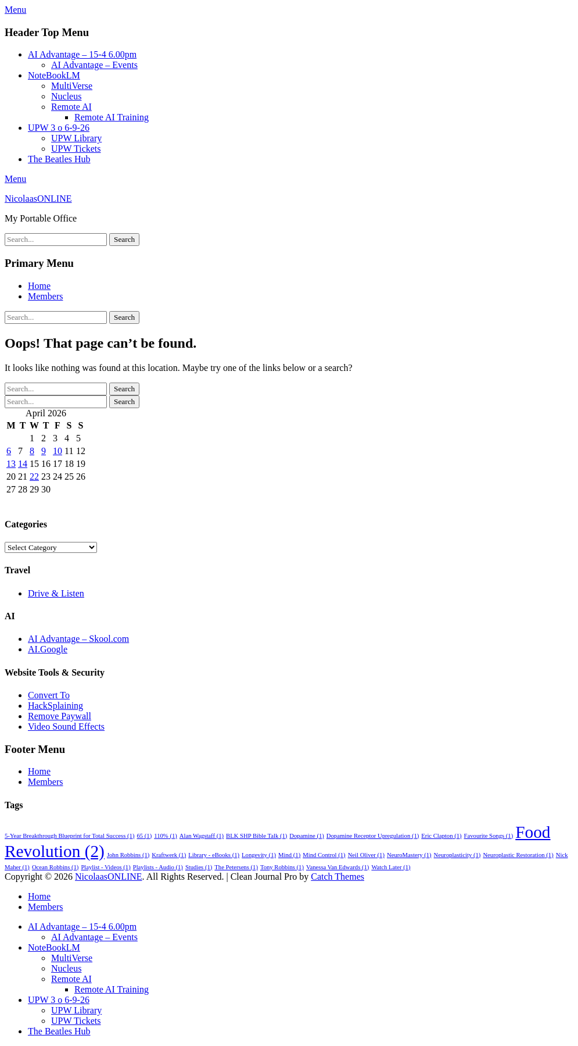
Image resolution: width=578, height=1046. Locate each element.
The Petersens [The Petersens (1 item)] (236, 867)
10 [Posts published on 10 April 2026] (57, 451)
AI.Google (47, 649)
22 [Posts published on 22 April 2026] (34, 476)
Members (45, 296)
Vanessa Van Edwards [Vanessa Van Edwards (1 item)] (337, 867)
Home (39, 286)
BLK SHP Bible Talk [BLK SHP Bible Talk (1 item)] (256, 836)
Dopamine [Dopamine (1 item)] (306, 836)
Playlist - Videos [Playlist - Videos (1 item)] (105, 867)
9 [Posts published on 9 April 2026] (43, 451)
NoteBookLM (54, 75)
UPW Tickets (76, 148)
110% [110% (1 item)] (165, 836)
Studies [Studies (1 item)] (198, 867)
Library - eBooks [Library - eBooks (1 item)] (213, 855)
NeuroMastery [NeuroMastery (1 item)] (409, 855)
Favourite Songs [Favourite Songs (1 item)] (489, 836)
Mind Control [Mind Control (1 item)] (324, 855)
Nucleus (66, 96)
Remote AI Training (111, 117)
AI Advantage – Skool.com (78, 639)
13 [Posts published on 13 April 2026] (11, 464)
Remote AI (71, 107)
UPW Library (76, 138)
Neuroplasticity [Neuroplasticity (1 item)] (457, 855)
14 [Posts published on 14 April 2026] (22, 464)
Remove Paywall (59, 716)
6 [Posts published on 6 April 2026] (8, 451)
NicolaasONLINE (38, 199)
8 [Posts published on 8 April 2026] (32, 451)
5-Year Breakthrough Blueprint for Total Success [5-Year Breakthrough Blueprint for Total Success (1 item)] (70, 836)
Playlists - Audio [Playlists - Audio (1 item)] (158, 867)
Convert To (49, 695)
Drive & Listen (56, 593)
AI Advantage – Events (94, 65)
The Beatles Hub (59, 159)
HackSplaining (55, 706)
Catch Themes (337, 876)
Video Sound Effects (66, 726)
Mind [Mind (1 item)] (289, 855)
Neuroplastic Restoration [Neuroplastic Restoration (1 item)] (518, 855)
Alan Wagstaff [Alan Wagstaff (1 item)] (201, 836)
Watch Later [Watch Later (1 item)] (390, 867)
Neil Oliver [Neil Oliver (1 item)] (366, 855)
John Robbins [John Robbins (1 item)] (128, 855)
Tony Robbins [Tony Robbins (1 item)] (282, 867)
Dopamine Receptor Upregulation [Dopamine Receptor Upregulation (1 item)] (372, 836)
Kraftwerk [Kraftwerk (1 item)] (169, 855)
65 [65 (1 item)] (144, 836)
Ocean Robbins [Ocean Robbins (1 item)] (55, 867)
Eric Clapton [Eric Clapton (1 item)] (441, 836)
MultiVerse (71, 86)
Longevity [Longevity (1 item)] (259, 855)
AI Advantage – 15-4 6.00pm (82, 54)
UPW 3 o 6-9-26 (58, 128)
